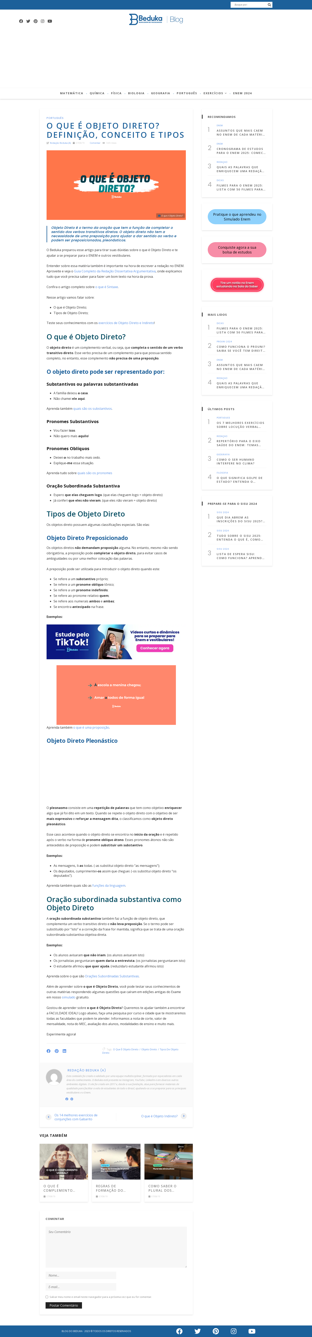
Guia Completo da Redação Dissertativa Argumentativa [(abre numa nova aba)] (115, 271)
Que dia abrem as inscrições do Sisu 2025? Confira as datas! (240, 519)
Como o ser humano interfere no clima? (236, 461)
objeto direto (149, 1049)
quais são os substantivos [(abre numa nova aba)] (92, 408)
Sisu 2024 (223, 513)
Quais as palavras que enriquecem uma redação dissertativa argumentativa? (240, 169)
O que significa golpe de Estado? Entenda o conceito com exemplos (240, 480)
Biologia (136, 93)
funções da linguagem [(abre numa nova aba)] (108, 885)
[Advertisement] (156, 58)
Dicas (220, 181)
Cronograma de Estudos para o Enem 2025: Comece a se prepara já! (241, 151)
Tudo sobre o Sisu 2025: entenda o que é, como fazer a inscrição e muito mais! (241, 538)
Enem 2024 (242, 93)
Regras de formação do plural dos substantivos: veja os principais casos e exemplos (116, 1188)
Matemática (71, 93)
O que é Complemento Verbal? (58, 1188)
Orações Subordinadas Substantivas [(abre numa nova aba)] (112, 976)
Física (116, 93)
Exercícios (213, 93)
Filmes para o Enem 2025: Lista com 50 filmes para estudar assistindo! (240, 187)
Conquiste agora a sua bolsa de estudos (237, 249)
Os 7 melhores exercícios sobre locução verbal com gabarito (240, 425)
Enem (220, 126)
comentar (95, 142)
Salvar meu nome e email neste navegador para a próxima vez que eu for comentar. (101, 1297)
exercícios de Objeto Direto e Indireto (126, 323)
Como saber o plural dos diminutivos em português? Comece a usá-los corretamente (166, 1188)
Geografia (160, 93)
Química (97, 93)
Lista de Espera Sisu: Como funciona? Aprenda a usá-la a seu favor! (240, 556)
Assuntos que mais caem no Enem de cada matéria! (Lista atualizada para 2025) (241, 132)
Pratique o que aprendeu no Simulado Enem (237, 216)
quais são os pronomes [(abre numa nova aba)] (94, 473)
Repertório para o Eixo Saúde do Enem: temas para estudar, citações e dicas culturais (240, 443)
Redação (222, 162)
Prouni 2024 (224, 342)
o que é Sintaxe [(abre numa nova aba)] (106, 287)
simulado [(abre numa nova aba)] (68, 997)
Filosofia (222, 473)
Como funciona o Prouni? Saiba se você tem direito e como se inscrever (241, 348)
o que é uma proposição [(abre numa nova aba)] (91, 727)
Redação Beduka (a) (60, 142)
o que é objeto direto (125, 1049)
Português (187, 93)
